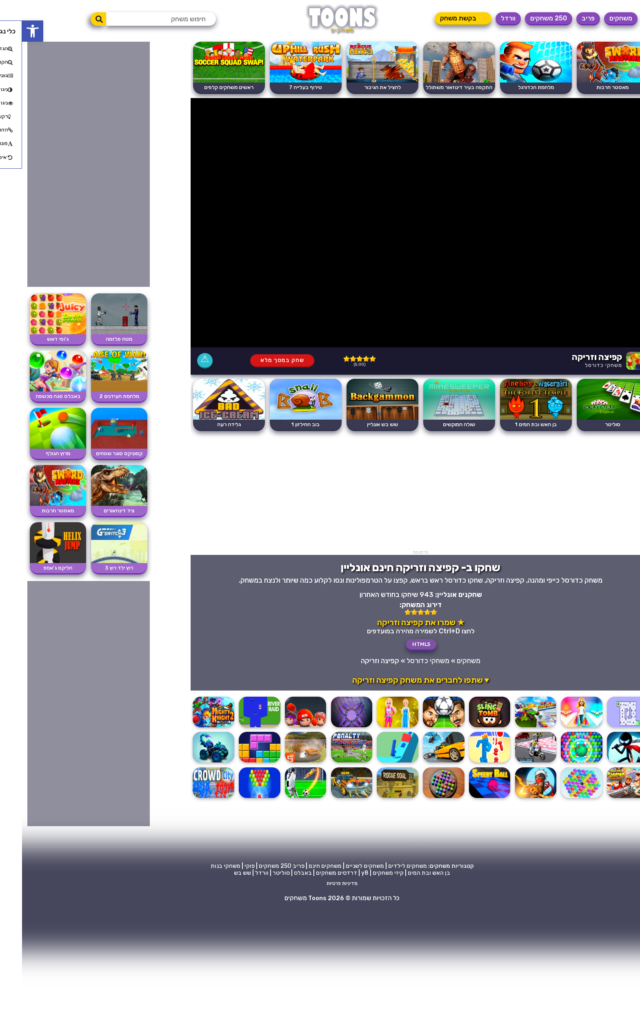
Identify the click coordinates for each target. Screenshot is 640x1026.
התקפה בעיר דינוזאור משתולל (437, 87)
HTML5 (399, 644)
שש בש (220, 873)
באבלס (281, 873)
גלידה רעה (207, 424)
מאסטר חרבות (590, 87)
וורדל (486, 18)
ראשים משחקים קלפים (206, 87)
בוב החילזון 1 (283, 424)
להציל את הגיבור (360, 87)
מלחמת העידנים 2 (97, 396)
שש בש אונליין (360, 424)
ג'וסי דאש (36, 339)
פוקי (227, 866)
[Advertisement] (399, 492)
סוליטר (590, 424)
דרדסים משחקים (314, 873)
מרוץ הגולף (36, 453)
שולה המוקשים (437, 424)
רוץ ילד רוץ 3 (97, 568)
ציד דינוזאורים (97, 510)
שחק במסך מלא (260, 360)
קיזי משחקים (366, 873)
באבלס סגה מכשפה (35, 396)
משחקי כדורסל (581, 365)
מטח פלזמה (97, 339)
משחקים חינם (303, 866)
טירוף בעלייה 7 (283, 87)
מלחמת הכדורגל (514, 87)
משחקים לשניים (343, 866)
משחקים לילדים (385, 866)
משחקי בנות (203, 866)
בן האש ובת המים (407, 873)
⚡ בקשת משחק (441, 18)
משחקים (598, 18)
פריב (566, 18)
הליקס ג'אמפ (35, 568)
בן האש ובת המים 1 (514, 424)
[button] (10, 31)
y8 (343, 873)
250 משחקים (526, 18)
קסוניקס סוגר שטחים (97, 453)
